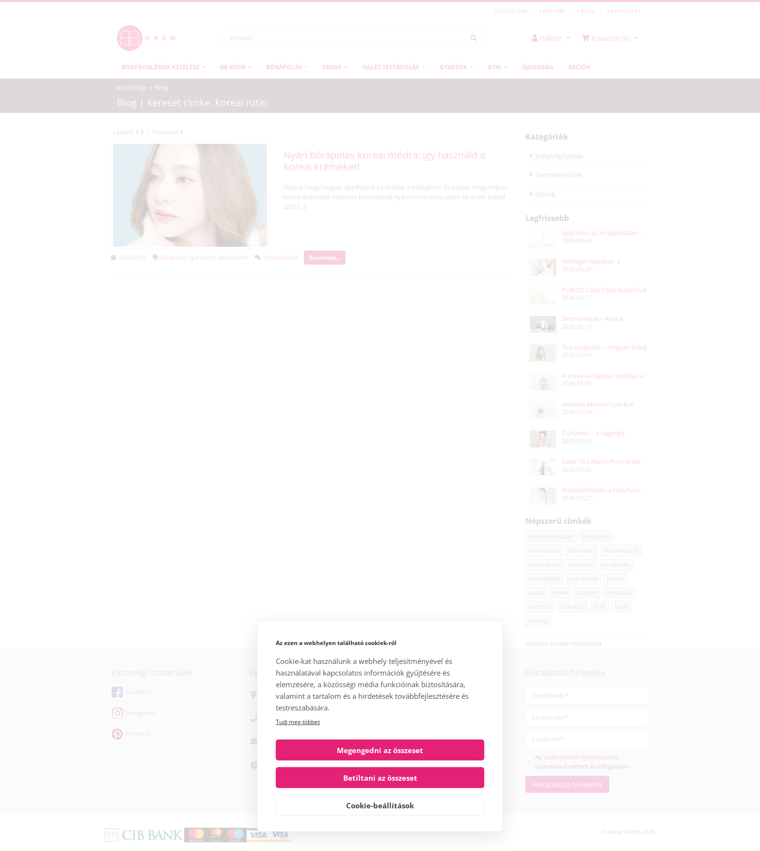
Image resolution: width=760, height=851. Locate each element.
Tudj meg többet (298, 749)
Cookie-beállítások (380, 805)
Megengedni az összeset (326, 778)
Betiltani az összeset (434, 778)
